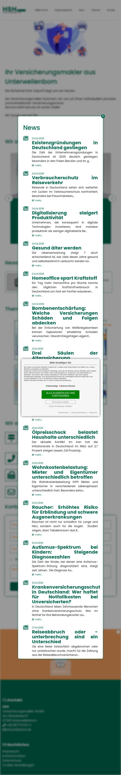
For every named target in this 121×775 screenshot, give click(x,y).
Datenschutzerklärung (78, 412)
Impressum (93, 412)
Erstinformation (63, 412)
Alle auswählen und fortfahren (60, 394)
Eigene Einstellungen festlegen (60, 406)
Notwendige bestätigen (60, 402)
